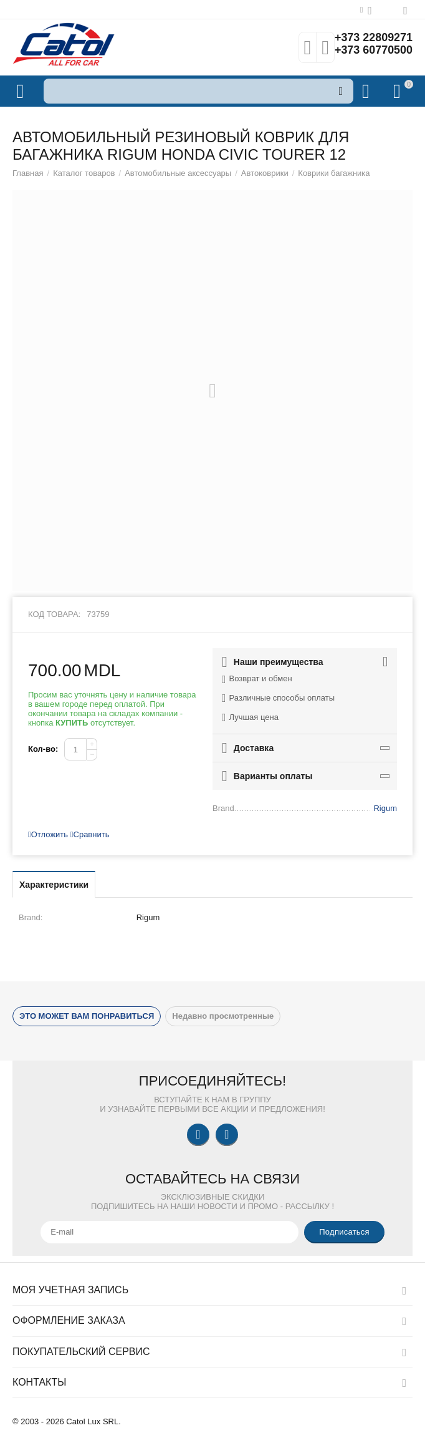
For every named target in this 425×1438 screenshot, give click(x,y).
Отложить (48, 834)
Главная (28, 173)
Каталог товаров (84, 173)
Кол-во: (43, 749)
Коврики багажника (334, 173)
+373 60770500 (373, 50)
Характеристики (53, 885)
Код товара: (54, 614)
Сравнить (90, 834)
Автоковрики (265, 173)
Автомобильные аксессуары (178, 173)
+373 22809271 (373, 38)
